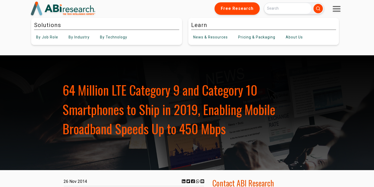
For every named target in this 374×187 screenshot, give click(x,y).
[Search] (287, 8)
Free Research (237, 8)
